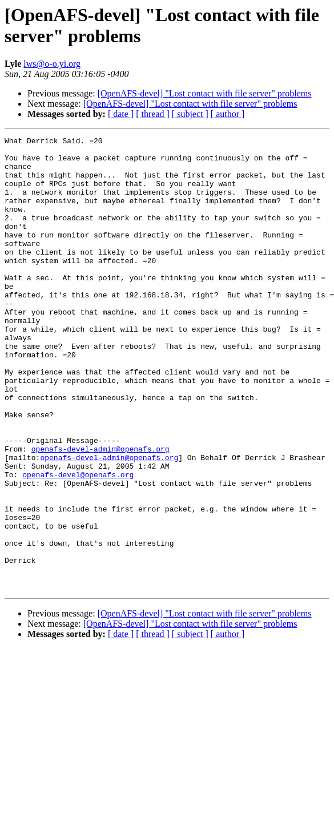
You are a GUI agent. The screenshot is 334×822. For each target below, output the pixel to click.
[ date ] (121, 114)
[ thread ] (153, 114)
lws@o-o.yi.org (52, 63)
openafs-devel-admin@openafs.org (100, 512)
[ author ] (228, 114)
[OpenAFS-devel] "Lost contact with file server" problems (205, 93)
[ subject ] (190, 114)
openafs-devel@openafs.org (78, 543)
